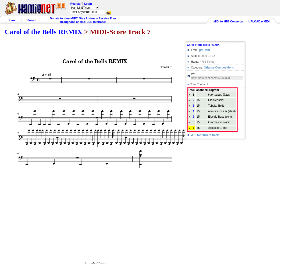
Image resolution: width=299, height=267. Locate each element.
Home (11, 20)
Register (76, 3)
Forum (32, 20)
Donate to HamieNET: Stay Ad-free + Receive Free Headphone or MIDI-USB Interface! (83, 20)
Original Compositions (219, 67)
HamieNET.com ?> (84, 8)
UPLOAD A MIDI (259, 21)
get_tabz (204, 50)
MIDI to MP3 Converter (228, 21)
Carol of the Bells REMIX (43, 32)
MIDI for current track (204, 135)
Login (88, 3)
